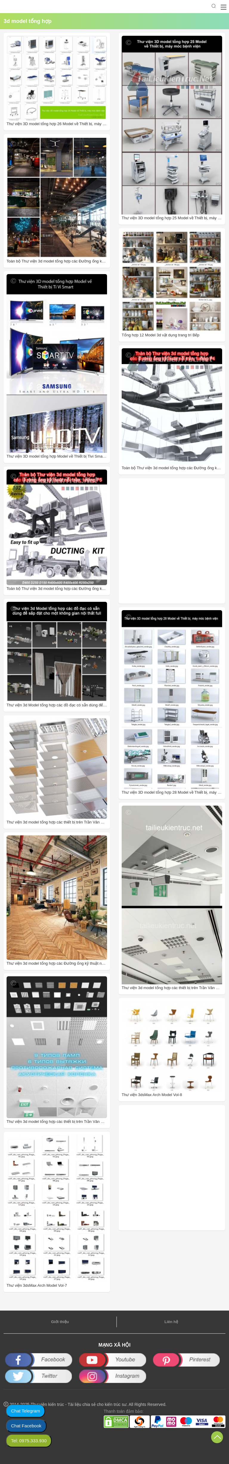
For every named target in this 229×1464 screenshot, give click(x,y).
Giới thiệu (60, 1322)
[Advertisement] (161, 541)
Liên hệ (171, 1322)
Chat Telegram (25, 1410)
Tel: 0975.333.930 (29, 1440)
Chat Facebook (26, 1425)
